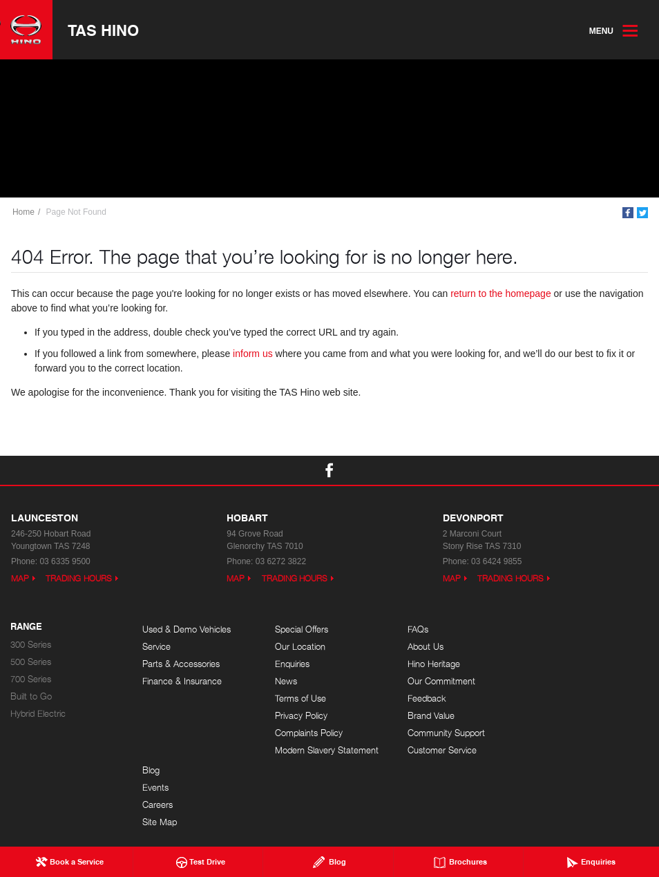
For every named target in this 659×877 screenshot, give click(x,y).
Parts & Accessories (181, 664)
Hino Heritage (431, 664)
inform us (253, 354)
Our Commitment (439, 681)
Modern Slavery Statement (326, 750)
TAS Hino (103, 30)
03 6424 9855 (496, 561)
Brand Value (428, 716)
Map (20, 578)
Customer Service (440, 750)
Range (26, 627)
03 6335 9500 (64, 561)
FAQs (415, 629)
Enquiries (291, 664)
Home (23, 212)
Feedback (424, 698)
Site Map (554, 681)
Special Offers (300, 629)
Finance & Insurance (182, 681)
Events (550, 647)
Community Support (444, 733)
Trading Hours (79, 578)
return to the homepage (500, 294)
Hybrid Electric (38, 714)
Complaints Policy (308, 733)
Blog (546, 629)
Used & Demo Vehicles (186, 629)
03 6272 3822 (281, 561)
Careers (552, 664)
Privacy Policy (300, 716)
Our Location (299, 647)
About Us (423, 647)
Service (156, 647)
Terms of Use (299, 698)
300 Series (30, 644)
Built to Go (31, 696)
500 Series (30, 662)
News (285, 681)
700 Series (30, 679)
